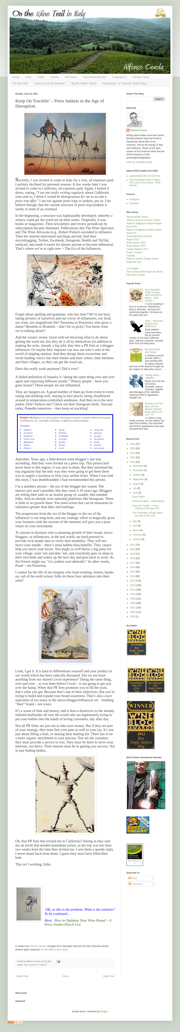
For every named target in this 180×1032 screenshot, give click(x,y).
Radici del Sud (133, 262)
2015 (133, 571)
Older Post (108, 976)
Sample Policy (140, 77)
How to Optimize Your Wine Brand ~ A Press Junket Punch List (77, 922)
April (135, 525)
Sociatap (133, 203)
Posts (132, 878)
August (137, 484)
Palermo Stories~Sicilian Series (142, 258)
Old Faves (71, 77)
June (135, 492)
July (135, 488)
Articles (54, 77)
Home (15, 77)
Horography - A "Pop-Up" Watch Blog (124, 83)
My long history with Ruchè (152, 350)
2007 (133, 607)
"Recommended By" (95, 77)
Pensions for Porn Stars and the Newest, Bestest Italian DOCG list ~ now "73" (154, 409)
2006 (133, 612)
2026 (133, 444)
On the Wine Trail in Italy (54, 949)
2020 (133, 549)
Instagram (134, 199)
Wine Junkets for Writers (35, 965)
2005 (133, 616)
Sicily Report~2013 (136, 246)
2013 (133, 580)
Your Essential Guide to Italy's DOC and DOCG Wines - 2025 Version (144, 182)
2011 (133, 589)
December (138, 466)
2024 (133, 453)
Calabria (130, 255)
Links (28, 77)
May (135, 521)
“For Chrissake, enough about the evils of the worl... (147, 514)
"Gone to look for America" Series (143, 220)
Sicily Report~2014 (136, 242)
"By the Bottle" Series (84, 83)
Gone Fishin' (138, 496)
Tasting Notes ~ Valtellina (153, 376)
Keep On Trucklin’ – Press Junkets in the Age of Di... (146, 507)
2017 (133, 563)
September (139, 479)
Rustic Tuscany (134, 252)
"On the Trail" (20, 83)
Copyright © (119, 77)
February (137, 534)
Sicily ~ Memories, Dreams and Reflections (154, 324)
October (137, 475)
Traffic (40, 77)
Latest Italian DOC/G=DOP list (144, 176)
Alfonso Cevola (37, 946)
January (137, 539)
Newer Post (22, 976)
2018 (133, 558)
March (136, 530)
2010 (133, 594)
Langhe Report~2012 (137, 249)
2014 (133, 576)
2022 (133, 462)
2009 (133, 598)
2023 (133, 457)
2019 (133, 554)
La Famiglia (132, 268)
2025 (133, 448)
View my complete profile (139, 162)
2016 (133, 567)
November (138, 470)
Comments (135, 884)
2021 (133, 545)
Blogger (104, 1011)
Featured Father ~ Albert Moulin (148, 501)
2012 (133, 585)
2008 (133, 603)
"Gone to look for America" (49, 83)
